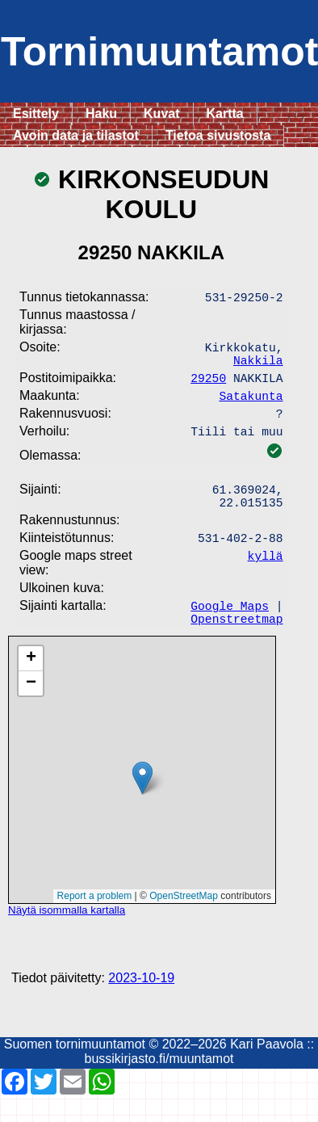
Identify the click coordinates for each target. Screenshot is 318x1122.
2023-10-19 (141, 1005)
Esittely (36, 113)
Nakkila (258, 366)
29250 (208, 385)
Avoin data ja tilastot (76, 135)
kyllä (265, 576)
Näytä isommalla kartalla (66, 937)
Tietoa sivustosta (217, 135)
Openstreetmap (236, 645)
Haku (101, 113)
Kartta (225, 113)
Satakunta (250, 405)
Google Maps (229, 629)
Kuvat (161, 113)
